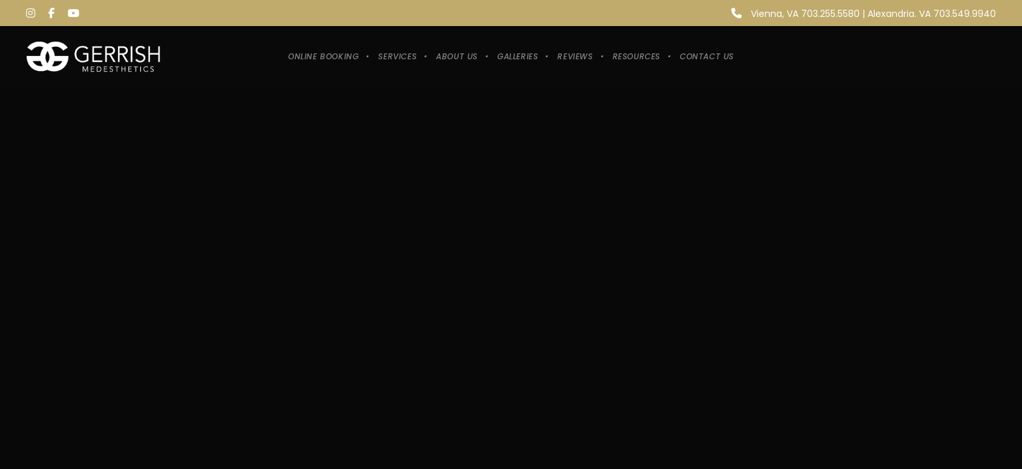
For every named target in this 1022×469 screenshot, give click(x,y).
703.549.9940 (964, 13)
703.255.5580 (830, 13)
